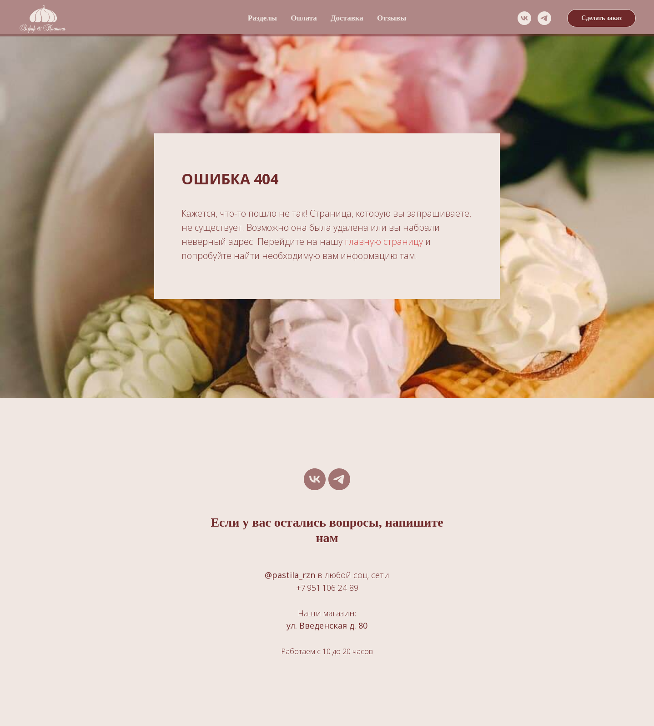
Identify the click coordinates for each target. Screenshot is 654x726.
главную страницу (384, 241)
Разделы (262, 18)
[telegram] (544, 18)
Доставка (347, 18)
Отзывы (391, 18)
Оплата (304, 18)
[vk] (524, 18)
